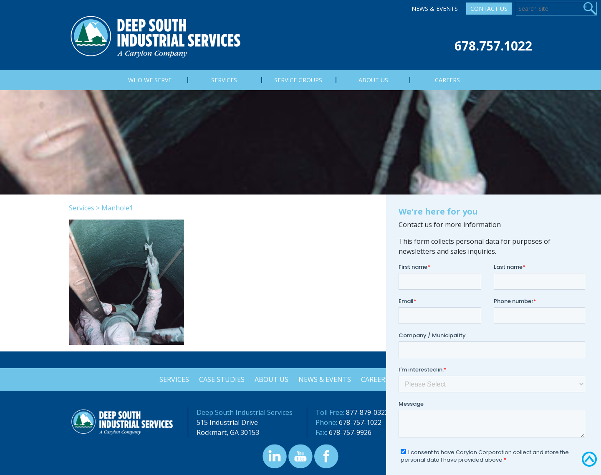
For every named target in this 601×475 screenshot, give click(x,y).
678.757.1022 (493, 45)
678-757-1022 (360, 422)
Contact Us (489, 9)
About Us (271, 379)
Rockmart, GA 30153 (228, 432)
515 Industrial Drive (227, 422)
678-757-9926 (350, 432)
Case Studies (220, 379)
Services (81, 207)
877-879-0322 (367, 412)
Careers (376, 379)
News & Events (435, 9)
